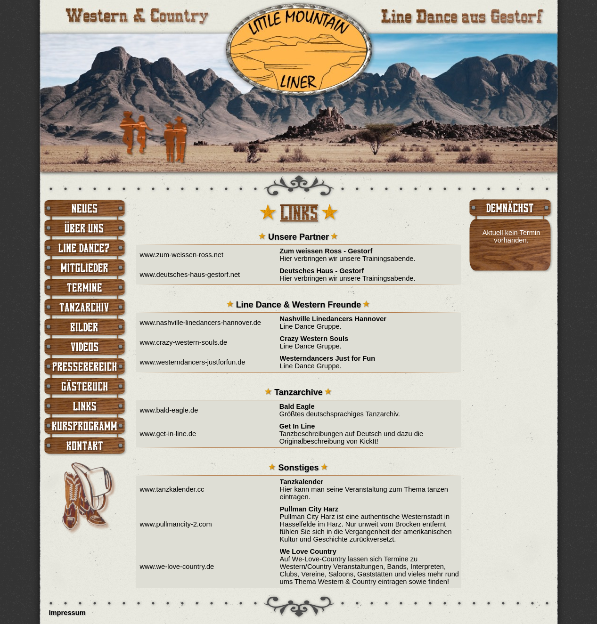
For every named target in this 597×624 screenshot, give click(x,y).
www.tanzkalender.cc (172, 489)
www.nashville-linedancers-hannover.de (200, 322)
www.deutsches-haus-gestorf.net (190, 274)
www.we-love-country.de (177, 566)
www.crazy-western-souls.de (184, 342)
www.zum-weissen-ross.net (182, 255)
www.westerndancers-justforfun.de (192, 362)
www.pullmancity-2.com (176, 524)
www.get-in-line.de (168, 434)
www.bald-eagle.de (169, 410)
